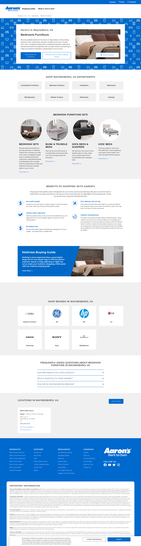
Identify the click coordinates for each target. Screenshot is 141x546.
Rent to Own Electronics (17, 455)
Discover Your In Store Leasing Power (56, 56)
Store (121, 2)
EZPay (36, 470)
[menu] (70, 7)
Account (131, 2)
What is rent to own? (46, 9)
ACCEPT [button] (119, 539)
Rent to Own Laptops (16, 464)
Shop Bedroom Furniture (30, 56)
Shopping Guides (28, 9)
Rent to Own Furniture (16, 452)
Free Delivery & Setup (65, 452)
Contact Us (37, 452)
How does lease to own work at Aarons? (55, 372)
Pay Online (37, 455)
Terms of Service (63, 464)
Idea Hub (61, 458)
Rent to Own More (15, 461)
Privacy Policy (62, 461)
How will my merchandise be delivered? (55, 384)
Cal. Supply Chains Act (65, 470)
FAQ (35, 458)
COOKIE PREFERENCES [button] (94, 539)
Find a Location (107, 55)
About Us (86, 455)
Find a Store (116, 401)
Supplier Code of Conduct (66, 473)
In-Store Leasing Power (41, 464)
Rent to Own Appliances (17, 458)
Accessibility (62, 467)
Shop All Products (15, 470)
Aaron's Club (38, 467)
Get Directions (24, 430)
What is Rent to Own (40, 461)
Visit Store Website (26, 427)
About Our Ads (88, 464)
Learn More (26, 271)
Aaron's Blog (87, 461)
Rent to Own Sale (15, 467)
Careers (113, 2)
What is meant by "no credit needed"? (55, 378)
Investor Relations (89, 458)
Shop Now (23, 172)
